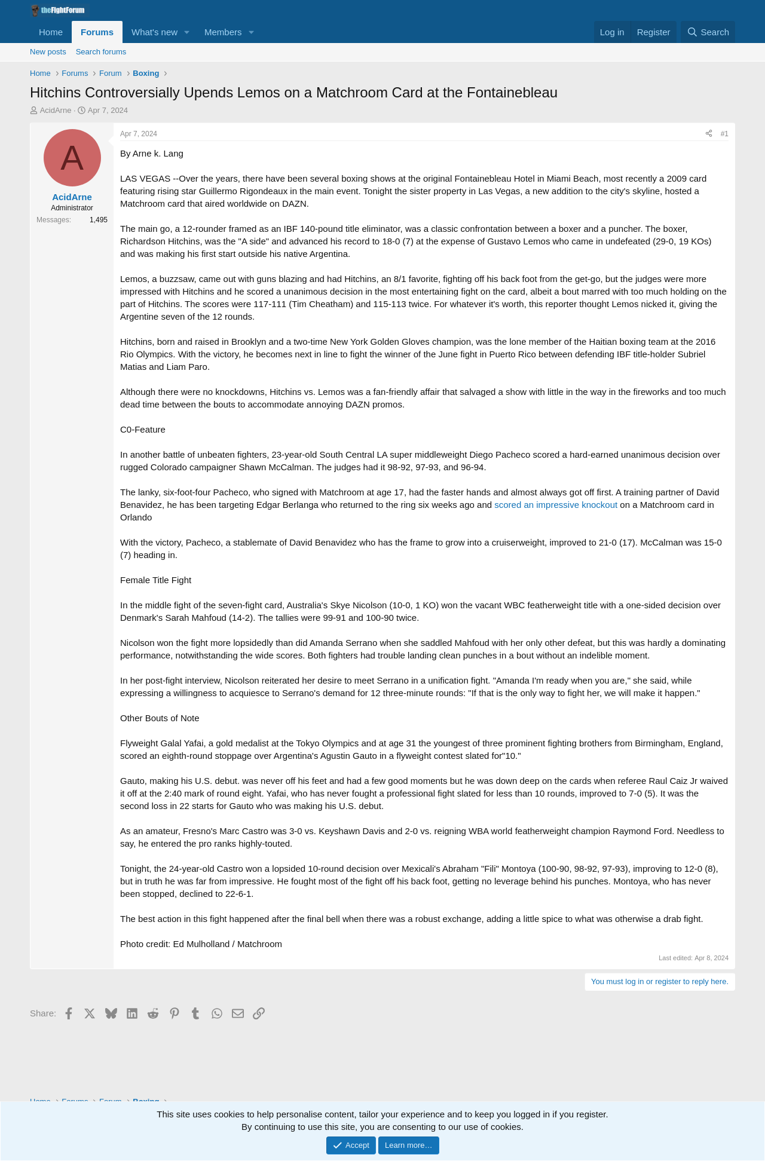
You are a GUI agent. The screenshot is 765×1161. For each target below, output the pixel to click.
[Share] (709, 134)
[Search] (708, 32)
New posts (48, 51)
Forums (97, 32)
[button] (187, 32)
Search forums (101, 51)
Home (51, 32)
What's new (154, 32)
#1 (725, 134)
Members (223, 32)
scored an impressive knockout (555, 505)
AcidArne (56, 110)
